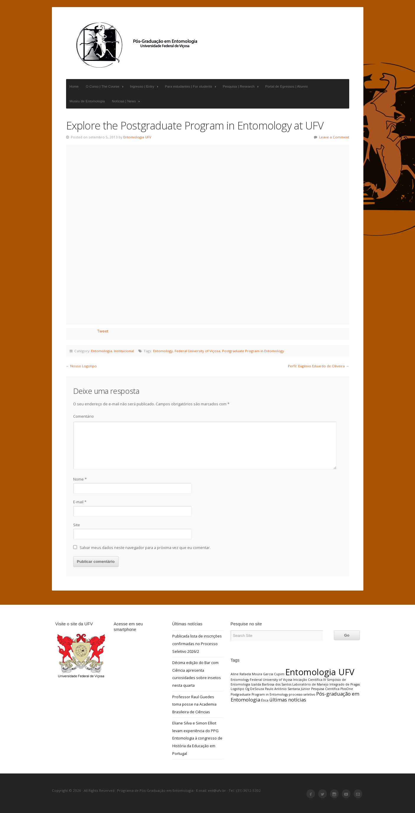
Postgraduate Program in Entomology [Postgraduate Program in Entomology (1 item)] (259, 694)
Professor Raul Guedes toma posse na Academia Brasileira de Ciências (194, 704)
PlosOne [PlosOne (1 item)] (346, 689)
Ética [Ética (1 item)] (264, 700)
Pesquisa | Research (241, 86)
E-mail (79, 501)
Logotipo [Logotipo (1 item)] (237, 689)
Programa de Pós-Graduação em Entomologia (137, 44)
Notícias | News (126, 101)
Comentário (83, 416)
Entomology (163, 351)
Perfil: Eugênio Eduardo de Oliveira (316, 366)
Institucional (124, 351)
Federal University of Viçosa (197, 351)
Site (76, 524)
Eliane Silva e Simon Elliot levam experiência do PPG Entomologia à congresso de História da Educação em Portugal (197, 738)
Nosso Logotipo (83, 366)
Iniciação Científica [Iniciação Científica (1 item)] (307, 680)
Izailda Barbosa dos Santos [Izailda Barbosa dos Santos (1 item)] (271, 684)
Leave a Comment (334, 137)
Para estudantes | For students (191, 86)
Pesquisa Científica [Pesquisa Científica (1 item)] (325, 689)
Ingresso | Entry (145, 86)
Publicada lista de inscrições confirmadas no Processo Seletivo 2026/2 (197, 643)
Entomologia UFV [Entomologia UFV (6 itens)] (319, 672)
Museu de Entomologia (87, 101)
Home (74, 86)
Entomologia (101, 351)
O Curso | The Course (105, 86)
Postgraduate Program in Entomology (253, 351)
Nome (80, 479)
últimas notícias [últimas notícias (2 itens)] (287, 699)
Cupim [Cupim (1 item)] (279, 674)
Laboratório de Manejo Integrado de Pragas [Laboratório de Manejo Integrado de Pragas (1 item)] (326, 684)
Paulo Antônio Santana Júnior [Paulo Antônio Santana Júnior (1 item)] (287, 689)
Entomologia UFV (137, 137)
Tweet (102, 331)
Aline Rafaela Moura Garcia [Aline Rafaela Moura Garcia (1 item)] (252, 674)
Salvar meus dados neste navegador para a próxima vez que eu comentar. (145, 547)
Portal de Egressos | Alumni (286, 86)
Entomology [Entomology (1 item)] (240, 680)
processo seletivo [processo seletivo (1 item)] (302, 694)
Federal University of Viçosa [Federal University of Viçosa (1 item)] (271, 680)
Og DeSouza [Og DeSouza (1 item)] (254, 689)
